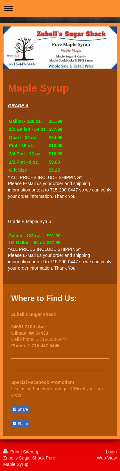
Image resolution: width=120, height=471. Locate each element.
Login (111, 451)
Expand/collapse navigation (60, 8)
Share (20, 409)
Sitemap (31, 451)
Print (12, 451)
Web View (107, 457)
